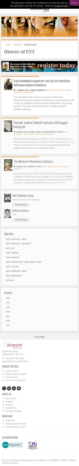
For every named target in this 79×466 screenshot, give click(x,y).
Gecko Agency (11, 463)
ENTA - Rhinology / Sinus (16, 271)
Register (9, 401)
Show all (10, 280)
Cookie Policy (11, 371)
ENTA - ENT (10, 248)
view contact (21, 205)
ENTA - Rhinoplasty (14, 276)
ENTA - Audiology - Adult (56, 90)
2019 (8, 326)
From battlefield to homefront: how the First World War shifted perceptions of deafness (42, 83)
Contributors (11, 408)
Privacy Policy (11, 377)
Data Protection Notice (16, 374)
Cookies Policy (61, 6)
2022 (8, 312)
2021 (8, 316)
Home (8, 45)
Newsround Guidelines (15, 423)
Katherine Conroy (20, 210)
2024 (8, 303)
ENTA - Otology (12, 267)
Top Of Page (39, 336)
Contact (9, 405)
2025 (8, 298)
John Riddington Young (22, 195)
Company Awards (13, 411)
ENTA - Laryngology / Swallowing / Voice (23, 262)
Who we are (10, 398)
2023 (8, 307)
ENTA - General (12, 253)
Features (17, 45)
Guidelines (10, 420)
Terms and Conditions (15, 380)
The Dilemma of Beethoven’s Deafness (33, 161)
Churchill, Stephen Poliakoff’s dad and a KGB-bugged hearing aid (41, 124)
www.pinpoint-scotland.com (15, 361)
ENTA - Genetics (12, 257)
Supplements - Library (15, 427)
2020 (8, 321)
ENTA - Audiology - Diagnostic (41, 134)
